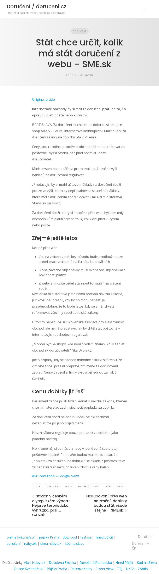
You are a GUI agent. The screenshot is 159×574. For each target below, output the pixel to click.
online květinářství (21, 537)
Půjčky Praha (57, 569)
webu (120, 486)
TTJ (119, 569)
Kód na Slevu (147, 562)
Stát (95, 486)
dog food (70, 537)
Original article (43, 99)
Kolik (68, 486)
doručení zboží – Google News (55, 476)
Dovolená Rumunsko (96, 562)
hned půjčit (104, 537)
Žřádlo (143, 569)
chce (37, 486)
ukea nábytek (50, 543)
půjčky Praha (49, 537)
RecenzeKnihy (81, 569)
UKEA (130, 569)
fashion (86, 537)
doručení (13, 543)
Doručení (79, 31)
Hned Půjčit (124, 562)
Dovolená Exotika (62, 562)
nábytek (30, 543)
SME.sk (82, 486)
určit (108, 486)
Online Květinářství (28, 569)
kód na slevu (74, 543)
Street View (104, 569)
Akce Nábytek (34, 562)
